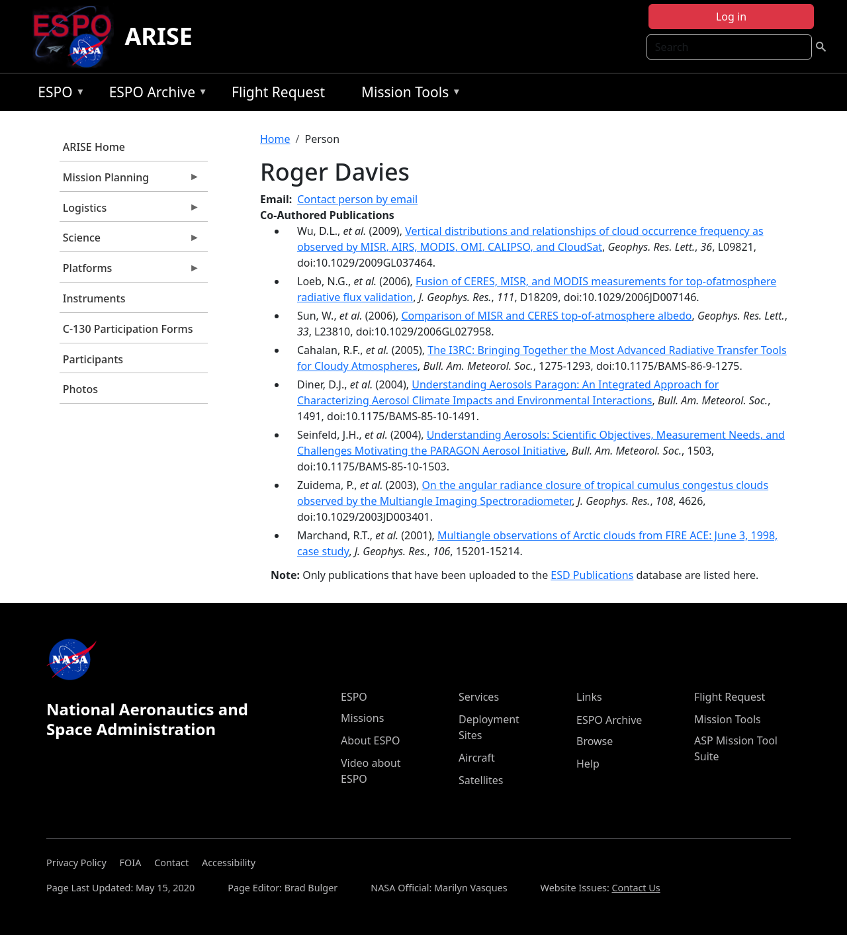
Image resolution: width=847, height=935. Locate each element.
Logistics (130, 211)
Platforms (130, 271)
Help (588, 763)
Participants (93, 359)
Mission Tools (408, 94)
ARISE (158, 36)
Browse (594, 741)
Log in (731, 16)
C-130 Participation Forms (128, 329)
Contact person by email (357, 199)
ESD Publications (592, 575)
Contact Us (636, 887)
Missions (362, 718)
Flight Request (278, 92)
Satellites (481, 780)
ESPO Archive (155, 94)
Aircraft (477, 757)
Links (589, 697)
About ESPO (370, 740)
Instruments (94, 298)
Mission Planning (130, 180)
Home (275, 139)
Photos (80, 389)
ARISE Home (94, 147)
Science (130, 240)
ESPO (58, 94)
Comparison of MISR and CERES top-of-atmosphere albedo (546, 315)
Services (479, 697)
